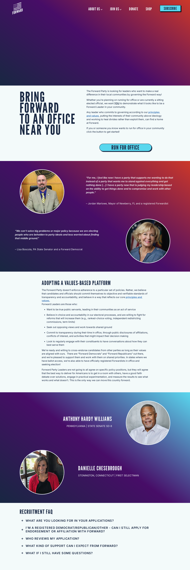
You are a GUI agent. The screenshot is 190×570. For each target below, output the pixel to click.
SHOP (149, 9)
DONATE (133, 9)
